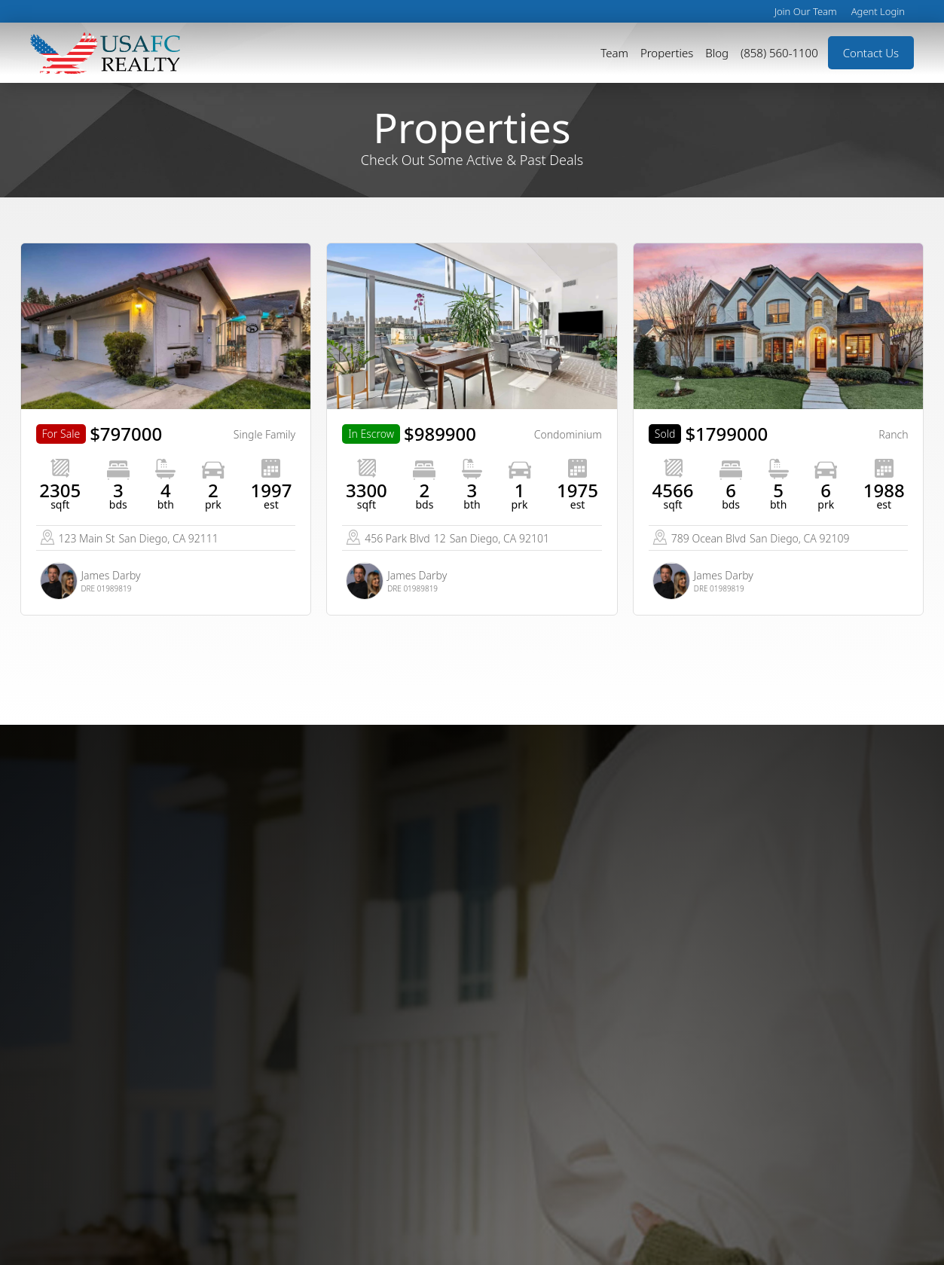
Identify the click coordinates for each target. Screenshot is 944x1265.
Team (614, 52)
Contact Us (871, 52)
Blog (717, 52)
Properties (666, 52)
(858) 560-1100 (779, 52)
